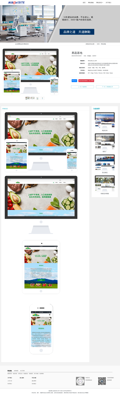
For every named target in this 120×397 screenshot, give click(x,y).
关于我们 (108, 2)
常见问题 (34, 377)
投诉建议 (34, 383)
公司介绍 (10, 380)
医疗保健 (36, 373)
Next (66, 72)
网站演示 (74, 80)
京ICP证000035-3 (67, 390)
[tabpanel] (35, 72)
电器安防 (15, 373)
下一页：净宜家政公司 (107, 86)
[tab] (9, 370)
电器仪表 (105, 130)
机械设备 (25, 373)
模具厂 (105, 151)
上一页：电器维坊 (82, 86)
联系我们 (10, 383)
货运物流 (105, 172)
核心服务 (22, 377)
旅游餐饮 (41, 373)
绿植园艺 (31, 373)
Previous (3, 72)
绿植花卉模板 (105, 193)
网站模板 (91, 2)
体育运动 (20, 373)
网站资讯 (99, 2)
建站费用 (34, 380)
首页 (84, 2)
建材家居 (10, 373)
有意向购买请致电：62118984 (86, 80)
